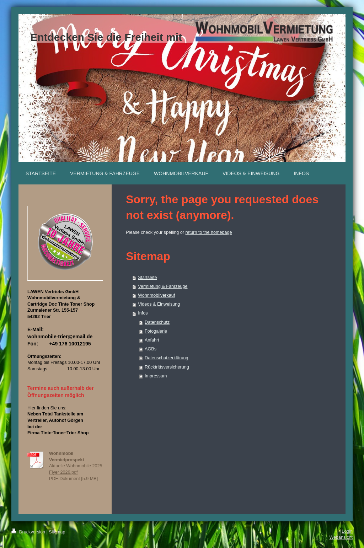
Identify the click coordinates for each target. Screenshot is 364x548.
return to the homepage (209, 232)
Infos (143, 313)
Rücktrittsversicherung (167, 367)
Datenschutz (157, 322)
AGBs (150, 348)
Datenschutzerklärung (166, 357)
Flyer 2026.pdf (63, 472)
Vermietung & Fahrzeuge (162, 286)
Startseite (147, 277)
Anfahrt (152, 340)
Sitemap (57, 532)
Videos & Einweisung (159, 304)
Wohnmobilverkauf (156, 295)
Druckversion (28, 532)
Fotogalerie (156, 331)
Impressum (156, 376)
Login (347, 531)
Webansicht (341, 537)
